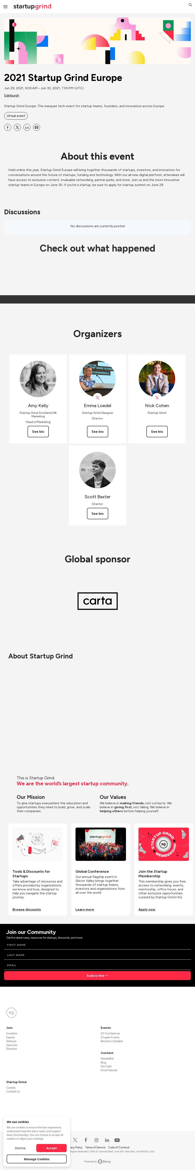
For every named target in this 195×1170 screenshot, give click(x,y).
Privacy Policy (74, 1147)
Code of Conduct (118, 1147)
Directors (11, 1048)
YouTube (106, 1066)
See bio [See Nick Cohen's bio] (157, 432)
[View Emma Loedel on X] (97, 397)
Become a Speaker (112, 1041)
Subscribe (96, 976)
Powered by (97, 1161)
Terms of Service (95, 1147)
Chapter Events (110, 1037)
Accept (51, 1148)
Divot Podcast (109, 1070)
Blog (103, 1062)
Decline (20, 1148)
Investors (11, 1033)
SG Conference (110, 1033)
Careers (11, 1087)
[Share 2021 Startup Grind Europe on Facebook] (7, 127)
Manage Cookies (37, 1159)
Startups (11, 1041)
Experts (10, 1037)
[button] (190, 5)
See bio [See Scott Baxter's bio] (98, 514)
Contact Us (13, 1091)
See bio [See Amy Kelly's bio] (38, 432)
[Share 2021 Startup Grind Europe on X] (17, 127)
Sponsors (11, 1045)
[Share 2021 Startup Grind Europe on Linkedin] (27, 127)
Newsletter (107, 1058)
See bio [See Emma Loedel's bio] (98, 432)
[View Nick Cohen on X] (157, 397)
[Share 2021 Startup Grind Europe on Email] (36, 127)
